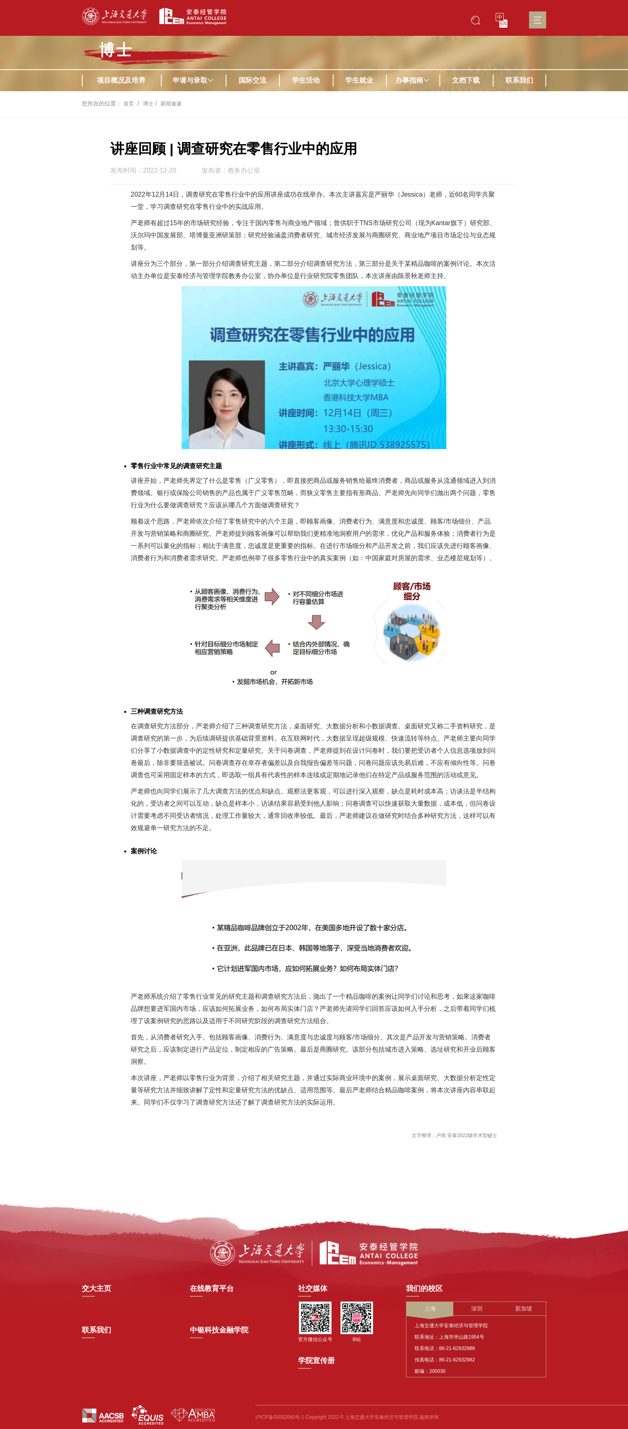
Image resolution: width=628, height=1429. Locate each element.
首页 (129, 103)
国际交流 (252, 80)
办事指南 (412, 80)
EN (503, 23)
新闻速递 (173, 103)
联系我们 (519, 80)
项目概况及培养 (121, 80)
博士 (116, 50)
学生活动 (306, 80)
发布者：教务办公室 (231, 170)
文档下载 (466, 80)
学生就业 (359, 80)
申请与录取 (193, 80)
